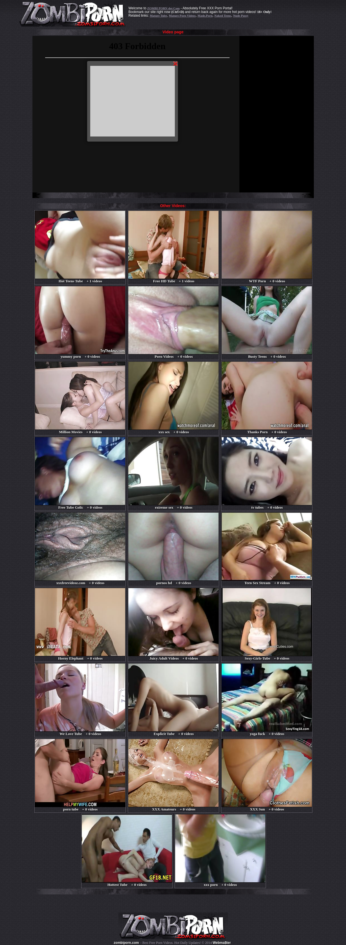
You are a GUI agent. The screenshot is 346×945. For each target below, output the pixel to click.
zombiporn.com (126, 943)
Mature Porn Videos (182, 15)
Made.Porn (205, 15)
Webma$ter (222, 943)
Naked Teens (222, 15)
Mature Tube (158, 15)
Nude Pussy (240, 15)
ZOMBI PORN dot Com (163, 8)
